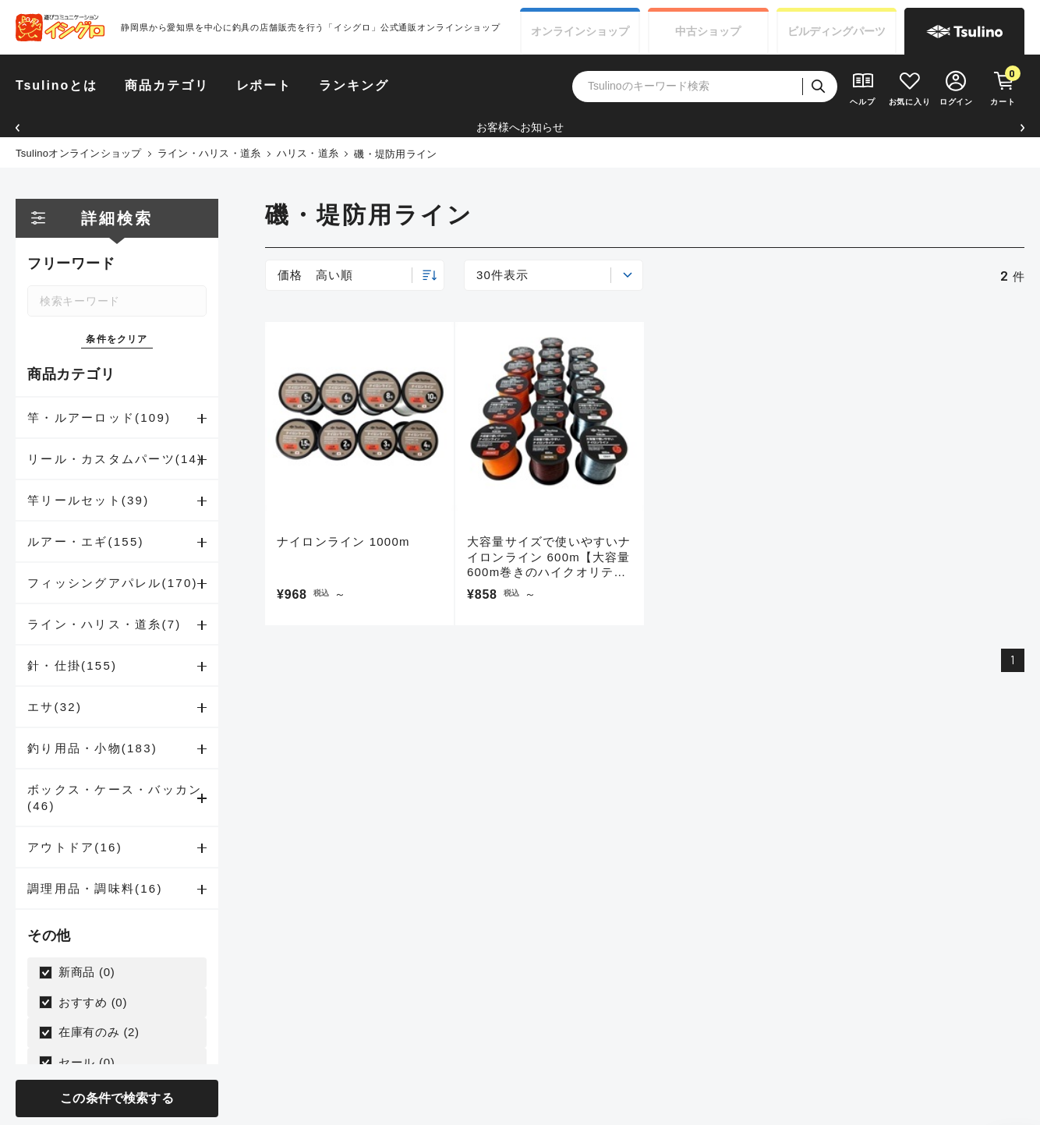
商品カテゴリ (167, 85)
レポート (264, 85)
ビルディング (836, 31)
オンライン (580, 31)
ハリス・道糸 (308, 153)
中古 (708, 31)
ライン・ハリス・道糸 (209, 153)
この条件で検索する (116, 1098)
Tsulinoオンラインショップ (79, 153)
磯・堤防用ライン (395, 154)
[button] (17, 127)
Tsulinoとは (56, 85)
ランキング (354, 85)
